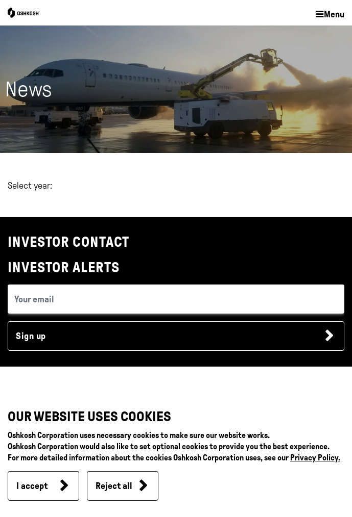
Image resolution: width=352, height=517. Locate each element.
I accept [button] (32, 486)
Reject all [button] (114, 486)
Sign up (31, 336)
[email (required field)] (176, 299)
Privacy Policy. (315, 457)
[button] (329, 14)
